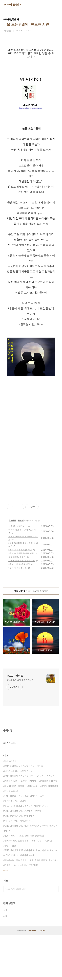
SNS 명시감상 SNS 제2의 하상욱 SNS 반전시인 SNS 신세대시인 (30, 870)
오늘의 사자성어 (12, 833)
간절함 (8, 907)
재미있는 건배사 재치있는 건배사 (19, 863)
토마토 (49, 882)
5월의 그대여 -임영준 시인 (20, 592)
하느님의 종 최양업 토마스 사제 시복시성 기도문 (26, 848)
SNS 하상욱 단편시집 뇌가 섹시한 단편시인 (24, 838)
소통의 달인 (10, 878)
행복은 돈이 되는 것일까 (15, 902)
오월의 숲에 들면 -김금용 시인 (21, 603)
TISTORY (32, 973)
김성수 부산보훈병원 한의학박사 (43, 828)
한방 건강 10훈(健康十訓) (32, 878)
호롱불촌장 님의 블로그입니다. (20, 722)
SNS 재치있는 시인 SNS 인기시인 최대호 (24, 808)
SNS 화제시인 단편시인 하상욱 (19, 818)
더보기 (5, 913)
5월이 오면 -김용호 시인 (19, 606)
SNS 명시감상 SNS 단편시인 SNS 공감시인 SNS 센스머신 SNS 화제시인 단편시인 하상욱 (30, 895)
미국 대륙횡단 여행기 (14, 828)
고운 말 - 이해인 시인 (17, 568)
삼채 (39, 853)
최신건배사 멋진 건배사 (15, 843)
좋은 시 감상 (10, 887)
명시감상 (37, 882)
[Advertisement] (34, 398)
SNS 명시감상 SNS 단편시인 (18, 853)
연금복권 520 (11, 823)
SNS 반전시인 (29, 823)
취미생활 (12, 562)
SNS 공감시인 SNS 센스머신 (45, 902)
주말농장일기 (11, 803)
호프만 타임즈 (12, 5)
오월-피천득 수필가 (16, 599)
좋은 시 (20, 562)
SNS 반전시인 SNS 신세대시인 (19, 858)
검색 (55, 931)
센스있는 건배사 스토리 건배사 (18, 813)
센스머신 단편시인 (46, 818)
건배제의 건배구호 (49, 823)
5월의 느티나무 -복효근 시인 (21, 595)
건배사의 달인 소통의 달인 (16, 882)
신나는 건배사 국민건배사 (27, 907)
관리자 (42, 973)
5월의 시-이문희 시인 (17, 610)
